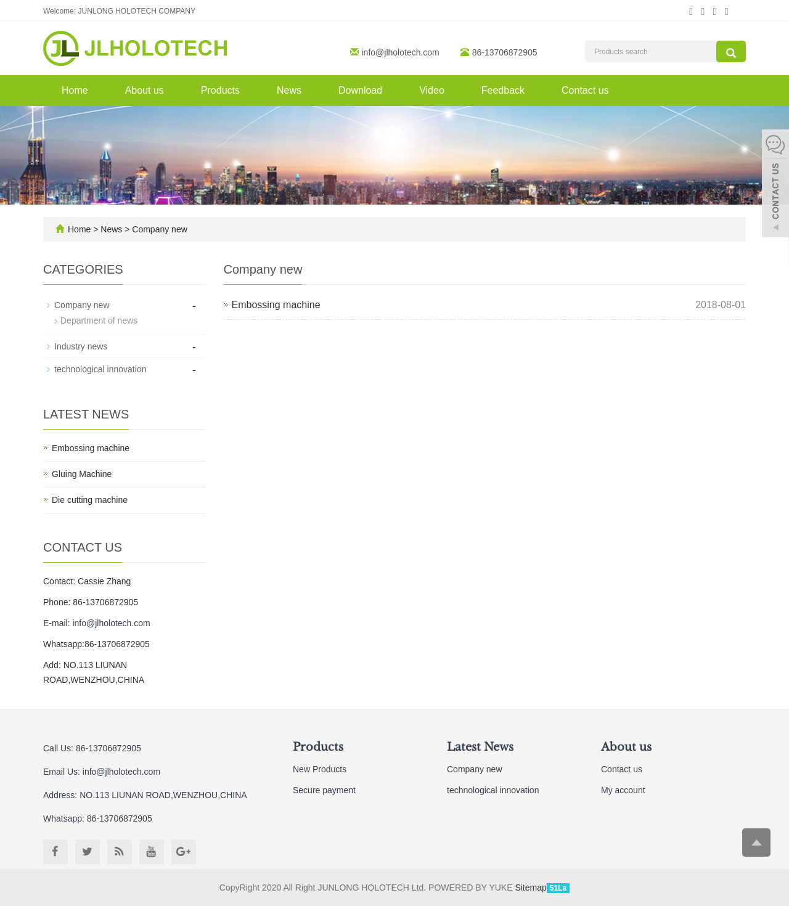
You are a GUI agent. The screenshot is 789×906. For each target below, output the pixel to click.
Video (431, 90)
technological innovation (100, 369)
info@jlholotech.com (400, 52)
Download (360, 90)
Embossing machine (276, 305)
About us (144, 90)
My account (623, 790)
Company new (158, 229)
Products (220, 90)
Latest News (480, 747)
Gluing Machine (82, 474)
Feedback (503, 90)
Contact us (585, 90)
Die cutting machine (90, 500)
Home (75, 90)
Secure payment (324, 790)
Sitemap (530, 887)
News (289, 90)
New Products (319, 769)
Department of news (98, 320)
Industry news (80, 346)
